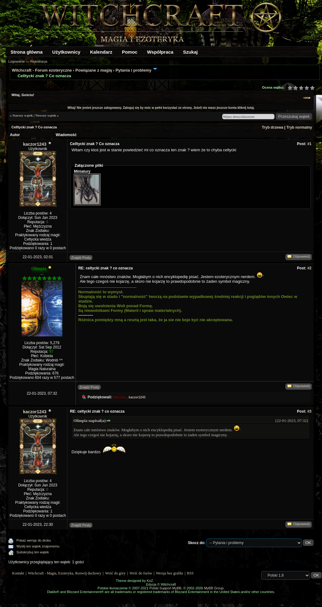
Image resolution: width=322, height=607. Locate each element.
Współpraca (160, 52)
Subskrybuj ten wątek (32, 552)
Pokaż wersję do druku (33, 540)
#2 (309, 268)
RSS (190, 573)
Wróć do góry (115, 573)
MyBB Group (214, 588)
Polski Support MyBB (165, 588)
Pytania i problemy (133, 70)
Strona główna (26, 52)
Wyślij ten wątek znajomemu (38, 546)
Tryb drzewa (272, 127)
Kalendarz (101, 52)
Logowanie (16, 61)
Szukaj (190, 52)
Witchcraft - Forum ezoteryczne (42, 70)
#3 (309, 411)
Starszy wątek (22, 115)
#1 (309, 144)
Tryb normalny (299, 127)
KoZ (150, 581)
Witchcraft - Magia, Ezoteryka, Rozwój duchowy (64, 573)
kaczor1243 (35, 144)
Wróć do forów (141, 573)
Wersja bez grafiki (169, 573)
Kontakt (18, 573)
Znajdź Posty (81, 257)
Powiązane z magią (93, 70)
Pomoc (129, 52)
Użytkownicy (66, 52)
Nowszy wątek (45, 115)
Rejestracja (38, 61)
